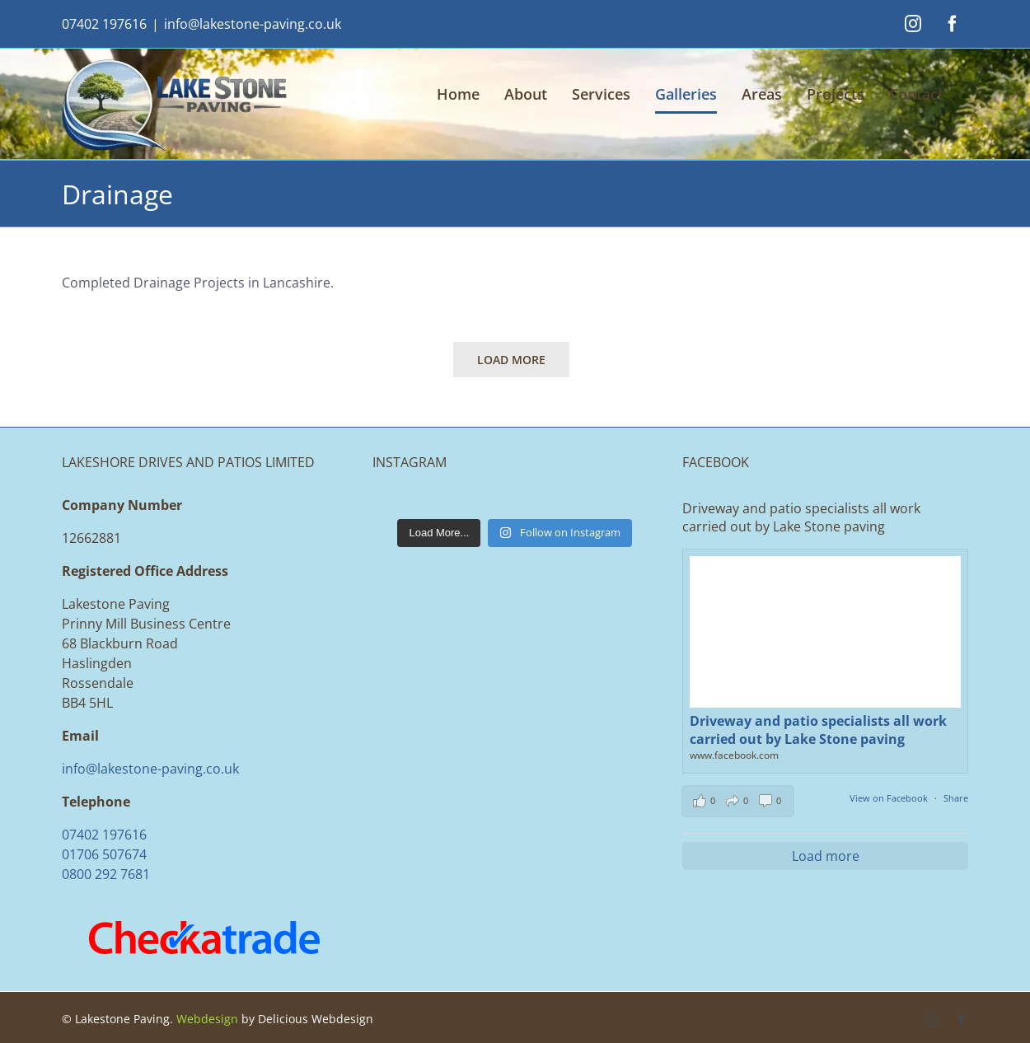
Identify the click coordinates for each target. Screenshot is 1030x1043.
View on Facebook (890, 798)
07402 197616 (104, 24)
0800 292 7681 (106, 874)
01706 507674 (104, 854)
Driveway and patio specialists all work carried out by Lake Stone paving (818, 730)
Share (955, 798)
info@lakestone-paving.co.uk (252, 24)
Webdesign (207, 1019)
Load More (511, 359)
